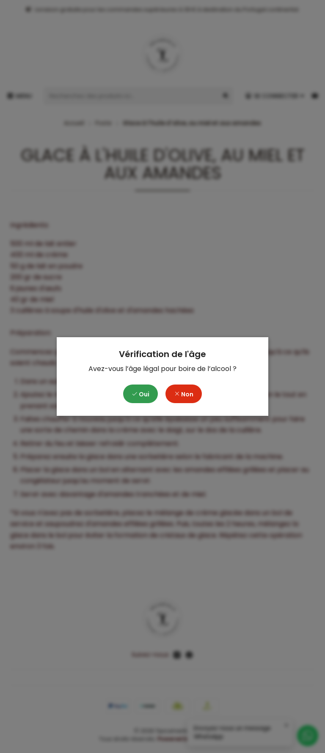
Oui (140, 394)
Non (183, 394)
